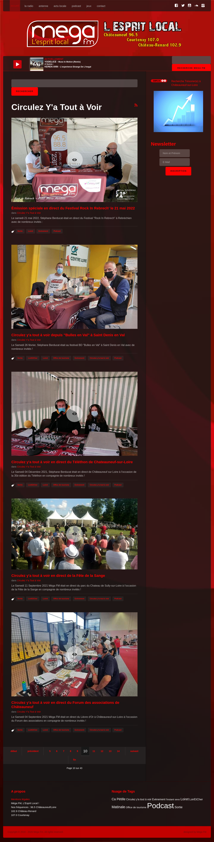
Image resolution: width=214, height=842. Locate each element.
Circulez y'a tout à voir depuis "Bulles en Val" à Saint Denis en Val (68, 335)
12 (102, 751)
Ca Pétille (118, 799)
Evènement (43, 231)
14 (118, 751)
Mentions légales (20, 799)
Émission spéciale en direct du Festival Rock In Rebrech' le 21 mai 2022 (73, 208)
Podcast (57, 231)
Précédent (33, 751)
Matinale (118, 807)
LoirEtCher (32, 358)
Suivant (134, 751)
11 (93, 751)
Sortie (20, 231)
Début (14, 751)
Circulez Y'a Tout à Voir (29, 213)
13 (110, 751)
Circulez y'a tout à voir (99, 358)
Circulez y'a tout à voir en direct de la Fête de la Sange (58, 576)
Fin (74, 759)
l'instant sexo (173, 799)
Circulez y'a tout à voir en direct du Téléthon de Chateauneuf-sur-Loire (72, 462)
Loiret (30, 231)
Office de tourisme (61, 358)
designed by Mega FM (194, 832)
